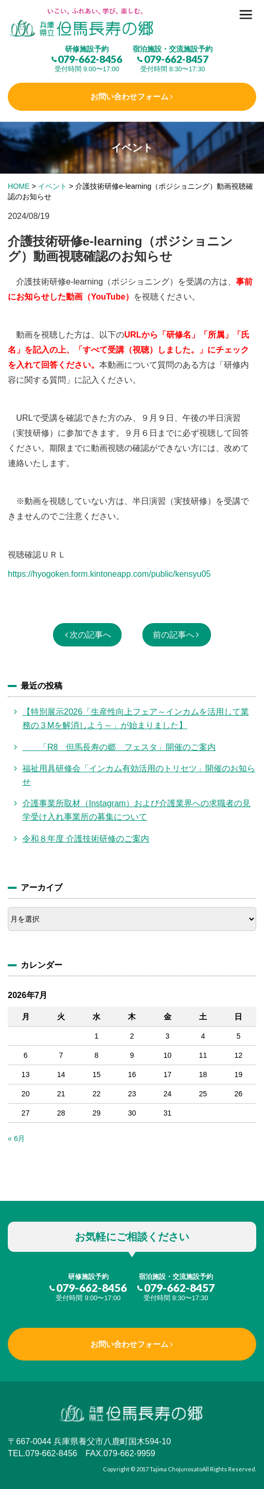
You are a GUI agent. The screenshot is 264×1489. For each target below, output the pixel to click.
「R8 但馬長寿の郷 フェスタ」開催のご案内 (119, 747)
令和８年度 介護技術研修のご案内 (85, 838)
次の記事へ (90, 634)
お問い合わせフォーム (129, 96)
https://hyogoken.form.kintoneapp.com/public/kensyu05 (109, 573)
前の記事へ (173, 634)
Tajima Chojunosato (176, 1469)
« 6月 (16, 1138)
